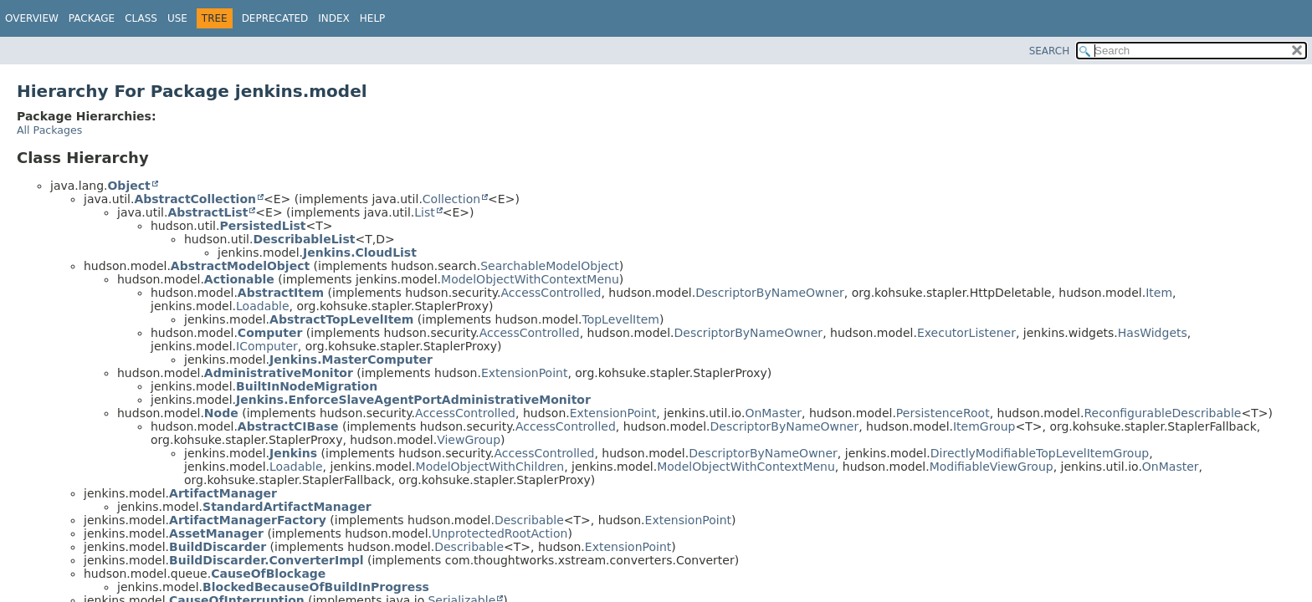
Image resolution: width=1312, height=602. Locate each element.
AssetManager (216, 533)
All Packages (49, 130)
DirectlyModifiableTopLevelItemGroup (1039, 453)
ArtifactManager (223, 493)
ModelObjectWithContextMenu (530, 279)
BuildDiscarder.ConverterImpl (266, 560)
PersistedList (262, 225)
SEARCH (1049, 51)
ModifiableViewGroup (991, 466)
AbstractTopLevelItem (341, 319)
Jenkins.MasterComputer (351, 359)
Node (221, 413)
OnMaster (773, 413)
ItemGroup (984, 426)
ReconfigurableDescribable (1162, 413)
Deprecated (275, 18)
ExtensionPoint (524, 373)
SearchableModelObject (549, 266)
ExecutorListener (966, 332)
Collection (451, 199)
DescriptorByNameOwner (769, 292)
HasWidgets (1152, 332)
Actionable (239, 279)
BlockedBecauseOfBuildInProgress (315, 587)
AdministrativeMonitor (278, 373)
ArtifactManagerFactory (247, 520)
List (424, 212)
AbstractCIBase (288, 426)
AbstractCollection (195, 199)
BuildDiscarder (217, 547)
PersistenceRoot (943, 413)
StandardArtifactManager (287, 506)
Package (92, 18)
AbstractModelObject (240, 266)
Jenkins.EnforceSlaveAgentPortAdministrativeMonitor (413, 399)
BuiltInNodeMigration (306, 386)
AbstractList (207, 212)
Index (334, 18)
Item (1158, 292)
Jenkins (293, 453)
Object (128, 185)
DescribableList (304, 239)
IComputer (267, 346)
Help (373, 18)
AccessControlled (550, 292)
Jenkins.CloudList (360, 252)
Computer (270, 332)
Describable (529, 520)
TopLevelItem (620, 319)
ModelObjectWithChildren (490, 466)
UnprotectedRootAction (499, 533)
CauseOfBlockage (268, 573)
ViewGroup (468, 439)
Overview (32, 18)
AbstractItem (281, 292)
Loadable (263, 306)
